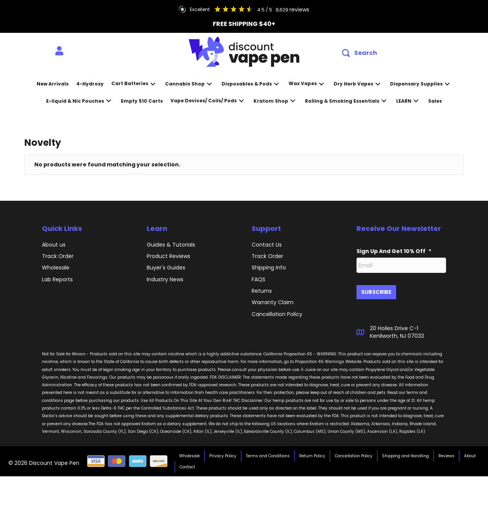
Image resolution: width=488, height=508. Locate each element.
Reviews (446, 453)
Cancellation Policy (353, 453)
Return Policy (312, 453)
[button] (359, 53)
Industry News (165, 279)
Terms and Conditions (268, 453)
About (470, 453)
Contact (187, 464)
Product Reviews (168, 256)
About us (54, 244)
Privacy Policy (222, 453)
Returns (262, 291)
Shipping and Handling (405, 453)
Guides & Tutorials (171, 244)
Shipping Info (269, 267)
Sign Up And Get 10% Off (393, 251)
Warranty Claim (273, 302)
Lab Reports (57, 279)
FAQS (258, 279)
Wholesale (55, 267)
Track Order (58, 256)
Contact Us (267, 244)
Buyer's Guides (166, 267)
